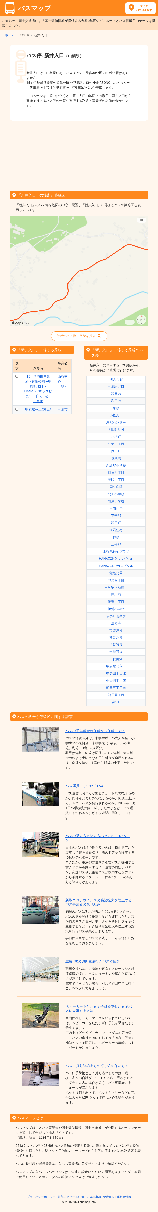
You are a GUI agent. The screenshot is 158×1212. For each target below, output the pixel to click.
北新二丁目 (116, 444)
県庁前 (116, 594)
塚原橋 (116, 458)
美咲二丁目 (116, 480)
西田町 (116, 451)
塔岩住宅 (116, 530)
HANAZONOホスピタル (116, 559)
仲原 (116, 537)
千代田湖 (116, 659)
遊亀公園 (116, 573)
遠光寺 (116, 623)
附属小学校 (116, 501)
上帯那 (116, 544)
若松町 (116, 702)
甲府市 (63, 409)
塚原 (116, 408)
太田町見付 (116, 430)
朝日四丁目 (116, 473)
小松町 (116, 437)
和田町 (116, 523)
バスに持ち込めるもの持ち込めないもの (96, 1066)
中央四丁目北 (116, 673)
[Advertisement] (79, 154)
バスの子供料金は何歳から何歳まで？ (95, 731)
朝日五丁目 (116, 695)
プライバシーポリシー (41, 1196)
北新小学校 (116, 494)
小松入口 (116, 415)
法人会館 (116, 379)
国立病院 (116, 487)
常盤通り (116, 630)
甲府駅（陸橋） (116, 587)
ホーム (10, 35)
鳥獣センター (116, 422)
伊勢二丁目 (116, 602)
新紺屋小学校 (116, 465)
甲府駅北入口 (116, 666)
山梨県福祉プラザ (116, 551)
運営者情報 (124, 1196)
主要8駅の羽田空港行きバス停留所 (92, 961)
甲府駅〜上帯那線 (38, 409)
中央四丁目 (116, 580)
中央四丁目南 (116, 681)
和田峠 (116, 394)
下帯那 (116, 516)
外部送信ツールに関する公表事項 (79, 1196)
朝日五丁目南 (116, 688)
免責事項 (109, 1196)
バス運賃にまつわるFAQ (84, 786)
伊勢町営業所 (116, 616)
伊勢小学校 (116, 609)
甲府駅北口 (116, 386)
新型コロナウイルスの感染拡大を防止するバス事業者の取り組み (98, 902)
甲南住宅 (116, 508)
